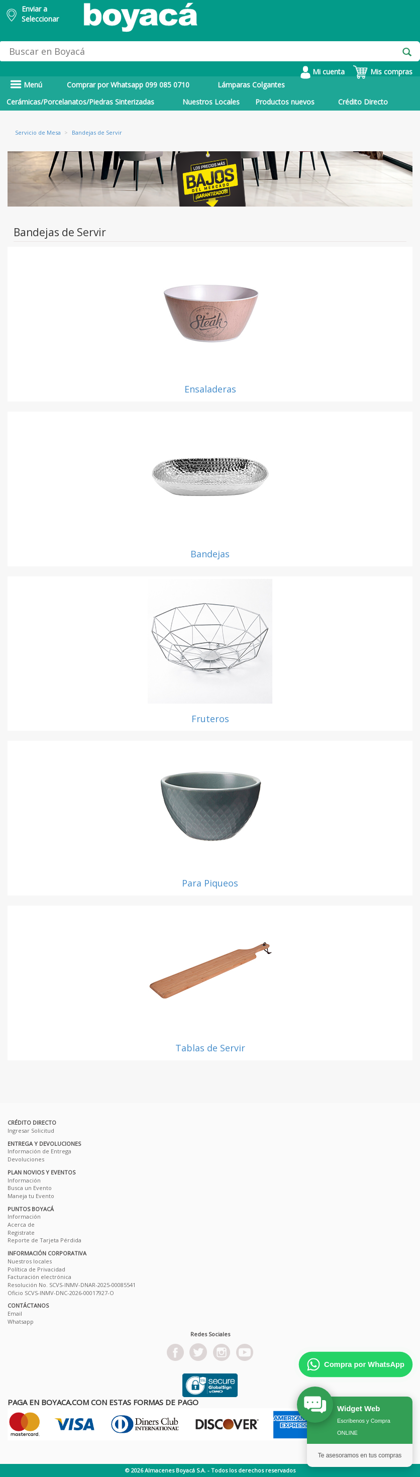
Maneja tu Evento (31, 1196)
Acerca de (21, 1224)
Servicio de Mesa (38, 132)
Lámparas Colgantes (251, 84)
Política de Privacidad (36, 1269)
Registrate (21, 1232)
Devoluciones (26, 1159)
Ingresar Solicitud (31, 1130)
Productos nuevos (284, 102)
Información (24, 1180)
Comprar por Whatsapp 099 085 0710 (128, 84)
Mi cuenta (322, 71)
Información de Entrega (39, 1151)
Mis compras (382, 71)
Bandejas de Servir (97, 132)
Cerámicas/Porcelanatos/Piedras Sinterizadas (80, 102)
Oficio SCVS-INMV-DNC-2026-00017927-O (61, 1293)
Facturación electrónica (39, 1277)
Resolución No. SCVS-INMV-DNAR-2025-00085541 (72, 1285)
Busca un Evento (30, 1188)
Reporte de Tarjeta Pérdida (44, 1240)
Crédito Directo (363, 102)
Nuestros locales (30, 1261)
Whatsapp (21, 1321)
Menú (26, 84)
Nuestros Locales (211, 102)
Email (15, 1313)
